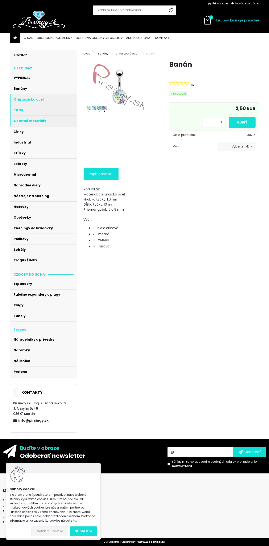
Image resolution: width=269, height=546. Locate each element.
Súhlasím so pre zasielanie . (214, 464)
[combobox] (237, 146)
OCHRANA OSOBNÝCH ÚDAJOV (99, 38)
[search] (171, 10)
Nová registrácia (247, 3)
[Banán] (119, 87)
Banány (103, 54)
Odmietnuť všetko (50, 531)
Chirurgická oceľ (127, 54)
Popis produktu (101, 173)
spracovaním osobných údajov (213, 462)
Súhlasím (83, 531)
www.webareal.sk (151, 542)
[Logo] (39, 20)
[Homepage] (15, 38)
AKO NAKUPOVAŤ (139, 38)
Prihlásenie (220, 3)
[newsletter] (249, 452)
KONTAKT (162, 38)
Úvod (87, 54)
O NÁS (28, 38)
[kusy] (214, 122)
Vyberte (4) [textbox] (240, 146)
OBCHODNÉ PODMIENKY (54, 38)
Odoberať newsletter (53, 456)
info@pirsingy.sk (33, 420)
